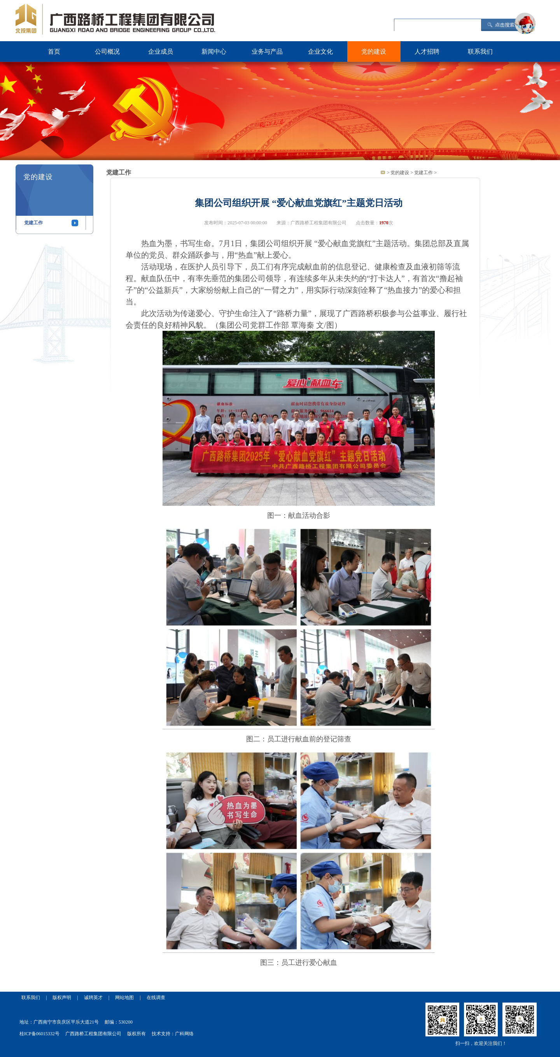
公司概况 (107, 51)
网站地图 (124, 997)
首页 (54, 51)
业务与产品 (267, 51)
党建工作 (33, 222)
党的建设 (373, 51)
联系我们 (480, 51)
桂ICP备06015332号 (39, 1033)
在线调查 (156, 997)
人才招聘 (427, 51)
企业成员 (160, 51)
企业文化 (320, 51)
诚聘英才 (93, 997)
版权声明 (61, 997)
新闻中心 (213, 51)
